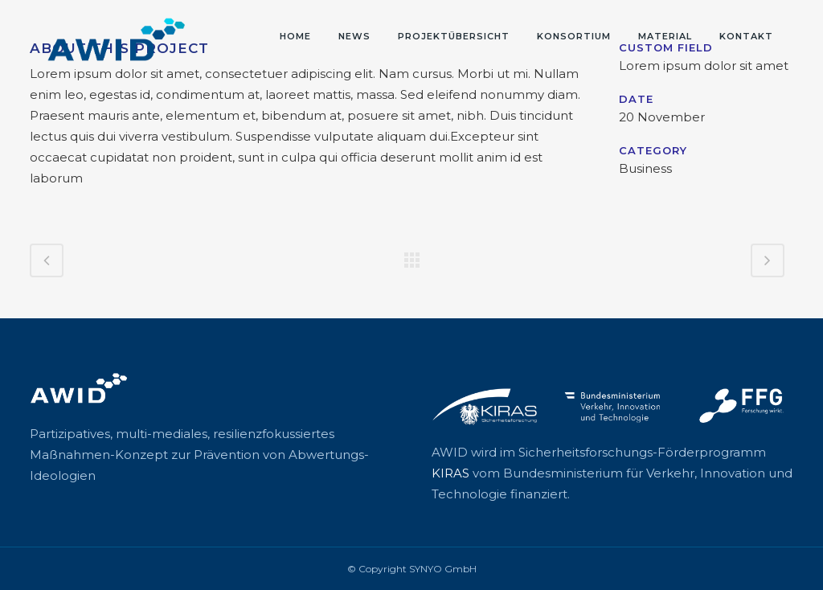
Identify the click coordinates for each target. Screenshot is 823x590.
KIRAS (450, 473)
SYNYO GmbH (443, 569)
